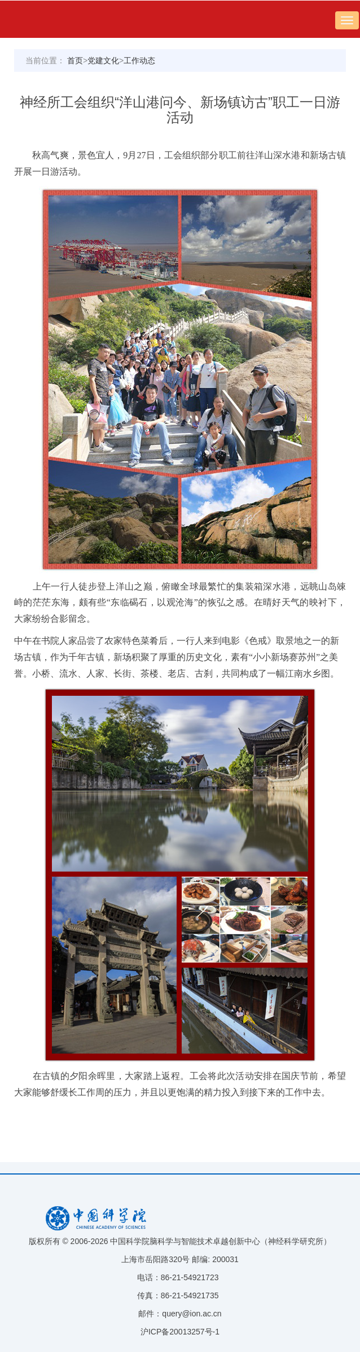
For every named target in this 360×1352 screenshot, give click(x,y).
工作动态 (139, 60)
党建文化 (103, 60)
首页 (75, 60)
